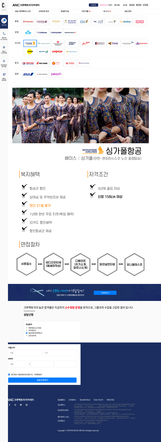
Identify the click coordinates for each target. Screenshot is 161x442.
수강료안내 (131, 406)
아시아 (17, 43)
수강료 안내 (98, 411)
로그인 (125, 5)
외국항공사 (32, 330)
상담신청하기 (42, 380)
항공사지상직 (98, 400)
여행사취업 (110, 400)
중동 (17, 21)
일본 (17, 73)
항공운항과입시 (85, 400)
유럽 (17, 32)
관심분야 (29, 324)
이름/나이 (11, 347)
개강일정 (93, 5)
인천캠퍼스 (72, 400)
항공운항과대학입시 (35, 333)
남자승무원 (32, 335)
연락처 (10, 359)
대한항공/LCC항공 (34, 328)
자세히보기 (105, 293)
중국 (17, 62)
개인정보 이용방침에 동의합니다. (26, 374)
